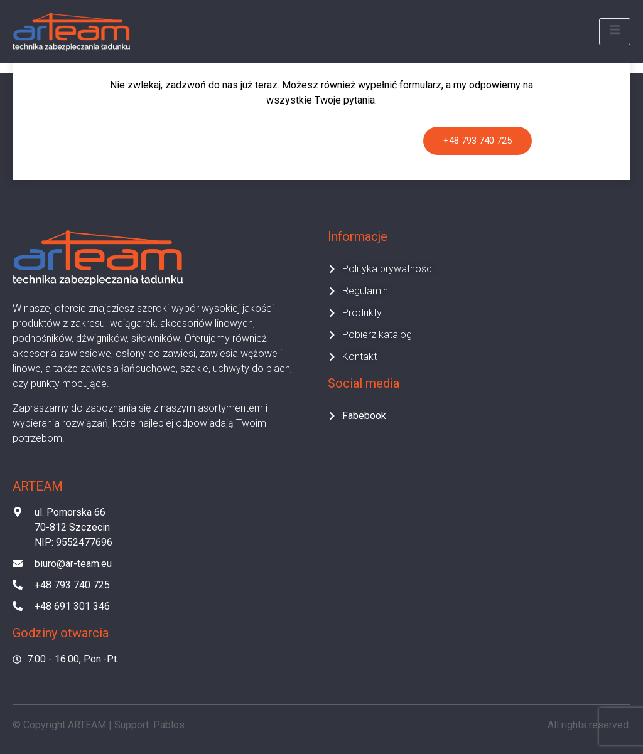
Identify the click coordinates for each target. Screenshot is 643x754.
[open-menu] (614, 31)
